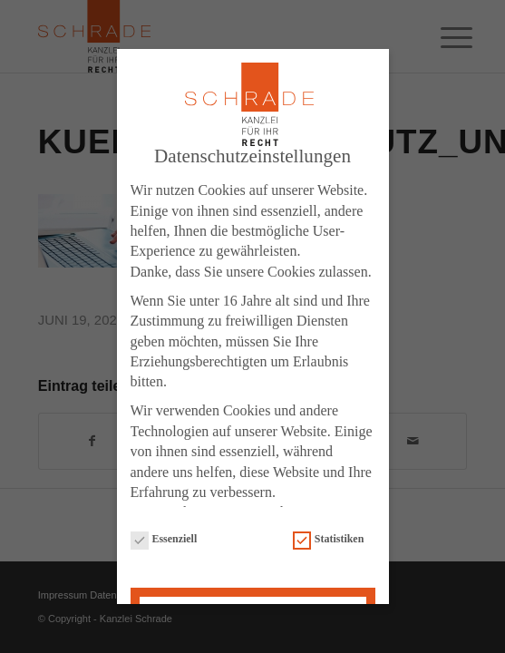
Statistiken (328, 534)
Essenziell (164, 534)
